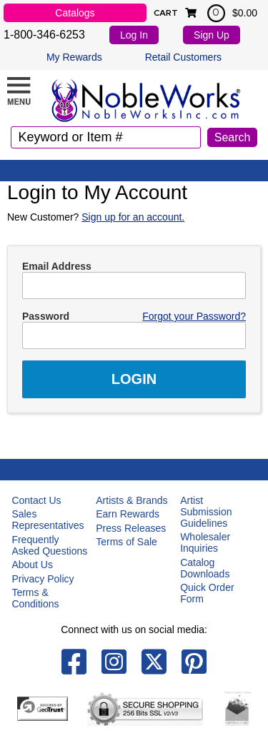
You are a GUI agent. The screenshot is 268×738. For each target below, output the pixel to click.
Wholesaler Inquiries (205, 542)
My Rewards (74, 57)
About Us (32, 564)
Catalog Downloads (204, 568)
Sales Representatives (47, 519)
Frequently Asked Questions (49, 545)
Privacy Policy (42, 579)
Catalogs (74, 13)
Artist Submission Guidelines (206, 512)
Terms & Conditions (35, 598)
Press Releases (131, 528)
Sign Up (211, 35)
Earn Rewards (127, 514)
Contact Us (36, 500)
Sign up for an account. (132, 217)
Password (45, 316)
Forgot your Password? (194, 316)
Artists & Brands (131, 500)
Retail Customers (183, 57)
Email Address (56, 266)
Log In (134, 35)
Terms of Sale (126, 541)
